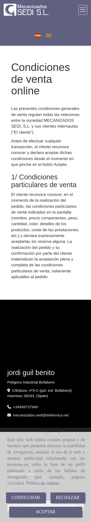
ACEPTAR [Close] (45, 511)
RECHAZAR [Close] (67, 497)
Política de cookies (42, 483)
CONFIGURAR (26, 497)
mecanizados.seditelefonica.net (41, 415)
